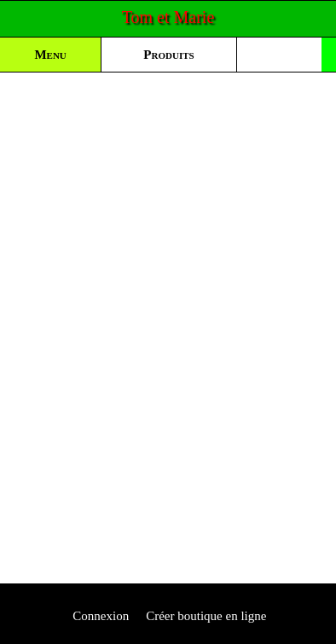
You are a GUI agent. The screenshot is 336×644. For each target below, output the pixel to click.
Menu (50, 54)
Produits (168, 54)
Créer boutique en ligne (206, 616)
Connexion (100, 616)
